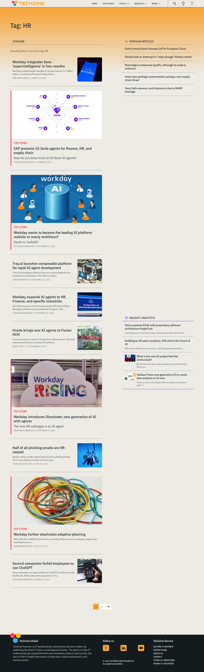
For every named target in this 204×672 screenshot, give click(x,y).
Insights (139, 3)
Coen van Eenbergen (23, 162)
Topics (122, 3)
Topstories (108, 3)
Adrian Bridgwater (23, 546)
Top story (20, 143)
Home (95, 3)
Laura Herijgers (20, 279)
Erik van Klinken (20, 78)
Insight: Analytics (142, 318)
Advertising (160, 650)
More (155, 3)
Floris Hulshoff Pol (22, 464)
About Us (158, 653)
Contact (157, 656)
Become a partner (163, 646)
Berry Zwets (18, 346)
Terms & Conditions (164, 660)
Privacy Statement (163, 663)
